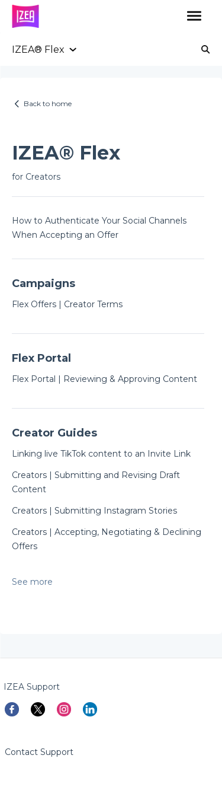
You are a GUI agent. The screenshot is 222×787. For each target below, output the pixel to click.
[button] (194, 16)
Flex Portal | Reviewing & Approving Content (104, 379)
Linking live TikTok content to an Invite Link (101, 453)
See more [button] (32, 581)
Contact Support (39, 752)
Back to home (48, 103)
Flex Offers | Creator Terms (67, 304)
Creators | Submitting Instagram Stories (94, 510)
